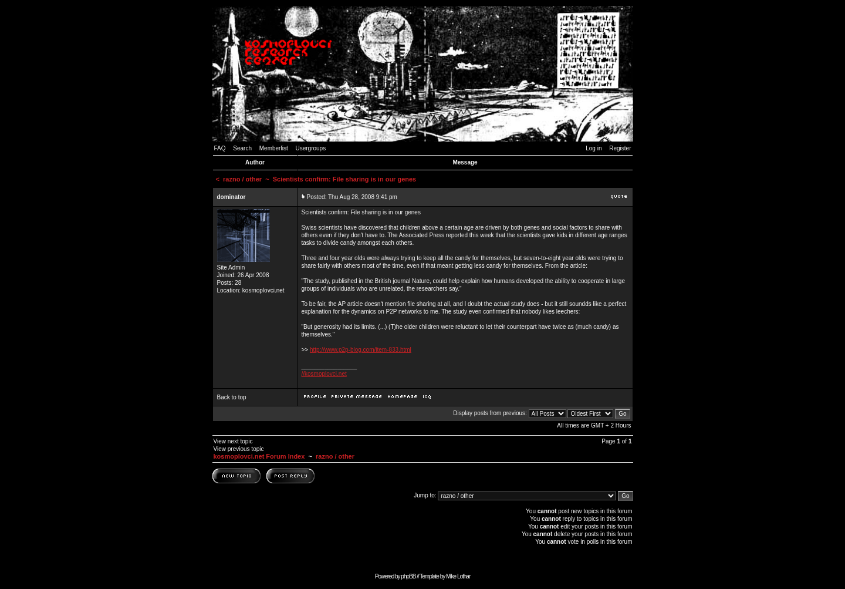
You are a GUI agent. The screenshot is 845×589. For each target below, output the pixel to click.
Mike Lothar (458, 576)
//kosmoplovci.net (324, 374)
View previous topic (239, 449)
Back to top (231, 397)
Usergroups (310, 148)
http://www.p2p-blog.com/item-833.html (360, 349)
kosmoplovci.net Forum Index (259, 456)
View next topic (233, 441)
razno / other (242, 179)
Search (242, 148)
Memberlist (273, 148)
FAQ (220, 148)
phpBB (408, 576)
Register (620, 148)
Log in (593, 148)
